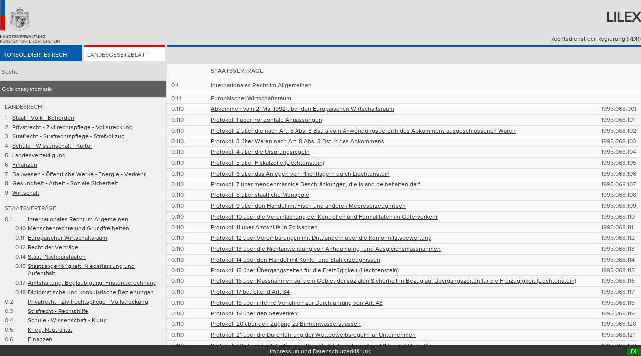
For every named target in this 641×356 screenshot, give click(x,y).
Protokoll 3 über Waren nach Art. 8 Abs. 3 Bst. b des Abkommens (297, 141)
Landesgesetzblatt (117, 55)
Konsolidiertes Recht (37, 55)
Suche (10, 72)
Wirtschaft (25, 193)
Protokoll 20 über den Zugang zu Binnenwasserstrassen (286, 324)
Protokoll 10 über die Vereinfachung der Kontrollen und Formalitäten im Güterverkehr (324, 217)
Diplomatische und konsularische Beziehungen (91, 292)
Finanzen (24, 165)
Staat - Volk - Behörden (43, 118)
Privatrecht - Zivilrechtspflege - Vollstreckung (72, 127)
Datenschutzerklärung (342, 351)
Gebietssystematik (27, 89)
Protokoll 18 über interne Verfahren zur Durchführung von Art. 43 (297, 303)
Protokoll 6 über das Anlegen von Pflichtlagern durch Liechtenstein (300, 174)
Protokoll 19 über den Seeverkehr (255, 313)
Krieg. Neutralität (50, 330)
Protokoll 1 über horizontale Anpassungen (266, 120)
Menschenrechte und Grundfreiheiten (78, 228)
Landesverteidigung (39, 155)
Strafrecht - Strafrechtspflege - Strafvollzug (68, 136)
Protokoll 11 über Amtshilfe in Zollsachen (264, 227)
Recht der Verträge (53, 247)
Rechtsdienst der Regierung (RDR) (595, 39)
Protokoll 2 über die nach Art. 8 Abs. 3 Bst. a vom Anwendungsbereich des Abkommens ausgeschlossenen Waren (363, 130)
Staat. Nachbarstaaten (57, 257)
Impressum (284, 351)
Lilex (623, 17)
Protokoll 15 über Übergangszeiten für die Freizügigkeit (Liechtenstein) (305, 270)
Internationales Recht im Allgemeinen (78, 219)
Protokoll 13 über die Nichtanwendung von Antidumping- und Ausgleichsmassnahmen (326, 249)
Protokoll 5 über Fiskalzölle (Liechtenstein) (267, 163)
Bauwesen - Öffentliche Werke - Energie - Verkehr (79, 174)
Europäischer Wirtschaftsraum (67, 238)
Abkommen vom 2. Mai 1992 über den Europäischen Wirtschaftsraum (302, 109)
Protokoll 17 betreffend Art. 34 (250, 292)
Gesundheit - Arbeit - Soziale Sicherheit (65, 183)
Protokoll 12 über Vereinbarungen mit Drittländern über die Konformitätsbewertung (321, 238)
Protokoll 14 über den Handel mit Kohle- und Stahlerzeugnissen (295, 260)
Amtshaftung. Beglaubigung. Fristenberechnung (92, 283)
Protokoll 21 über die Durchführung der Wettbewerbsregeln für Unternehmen (313, 335)
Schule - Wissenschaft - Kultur (52, 146)
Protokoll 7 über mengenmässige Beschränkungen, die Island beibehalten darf (315, 184)
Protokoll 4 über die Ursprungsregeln (260, 152)
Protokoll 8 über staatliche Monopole (260, 195)
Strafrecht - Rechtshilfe (58, 311)
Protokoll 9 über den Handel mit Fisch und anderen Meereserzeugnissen (308, 206)
